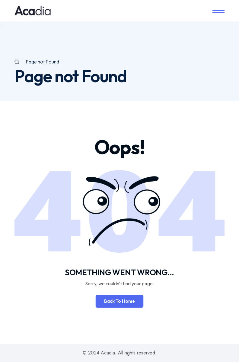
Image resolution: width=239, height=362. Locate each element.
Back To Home (119, 301)
